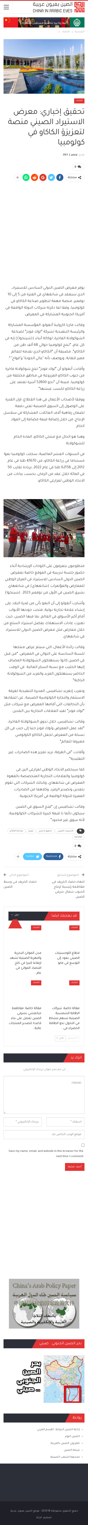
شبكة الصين (72, 1450)
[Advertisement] (44, 230)
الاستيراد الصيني (65, 831)
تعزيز (31, 831)
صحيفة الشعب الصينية (65, 1457)
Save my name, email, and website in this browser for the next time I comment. (45, 1154)
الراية (39, 1517)
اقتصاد (79, 101)
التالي (60, 1038)
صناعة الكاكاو (16, 831)
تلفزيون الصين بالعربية (65, 1443)
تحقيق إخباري (45, 831)
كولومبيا (78, 837)
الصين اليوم (72, 1436)
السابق (73, 1038)
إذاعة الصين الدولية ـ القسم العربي (58, 1429)
